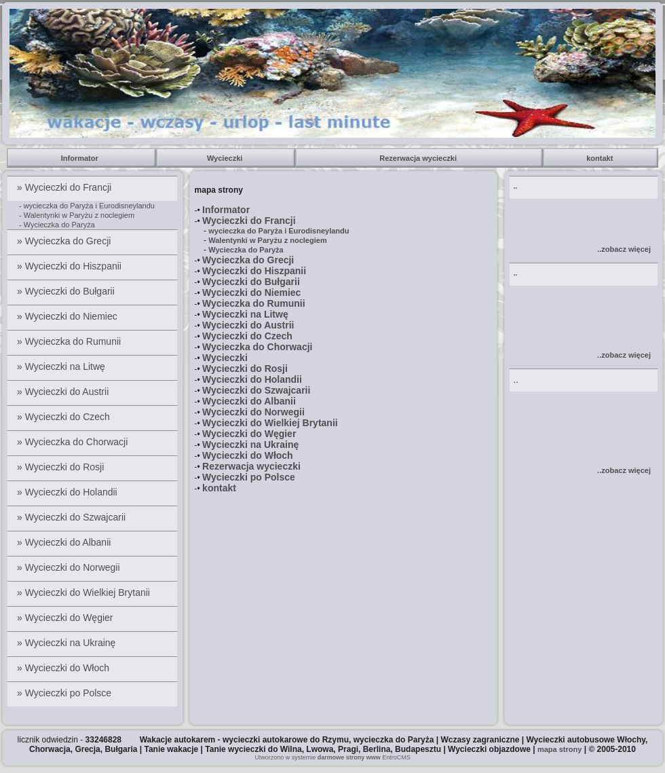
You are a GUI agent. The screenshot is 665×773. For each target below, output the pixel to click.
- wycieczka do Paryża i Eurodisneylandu (87, 206)
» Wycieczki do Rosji (62, 466)
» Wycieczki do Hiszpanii (70, 266)
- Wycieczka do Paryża (57, 225)
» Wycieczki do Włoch (64, 667)
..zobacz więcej (624, 249)
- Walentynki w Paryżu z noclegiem (76, 215)
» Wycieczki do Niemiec (68, 316)
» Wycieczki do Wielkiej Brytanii (85, 592)
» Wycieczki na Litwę (62, 366)
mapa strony (559, 749)
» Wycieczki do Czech (65, 416)
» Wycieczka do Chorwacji (73, 441)
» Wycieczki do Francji (65, 187)
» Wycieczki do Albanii (65, 542)
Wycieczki (225, 158)
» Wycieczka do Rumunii (70, 341)
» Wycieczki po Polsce (65, 692)
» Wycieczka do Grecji (65, 240)
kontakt (600, 158)
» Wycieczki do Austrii (64, 391)
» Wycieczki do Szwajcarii (72, 517)
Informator (81, 158)
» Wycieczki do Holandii (68, 492)
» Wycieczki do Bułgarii (67, 291)
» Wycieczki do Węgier (66, 617)
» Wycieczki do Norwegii (69, 567)
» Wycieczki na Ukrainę (67, 642)
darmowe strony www (349, 757)
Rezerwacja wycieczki (419, 158)
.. (516, 186)
